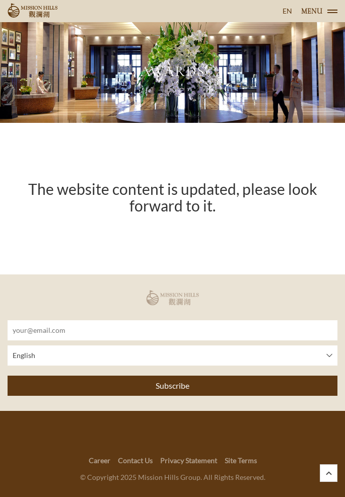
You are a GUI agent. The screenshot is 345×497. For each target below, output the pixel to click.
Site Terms (241, 460)
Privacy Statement (188, 460)
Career (99, 460)
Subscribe (172, 385)
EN (287, 11)
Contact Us (135, 460)
